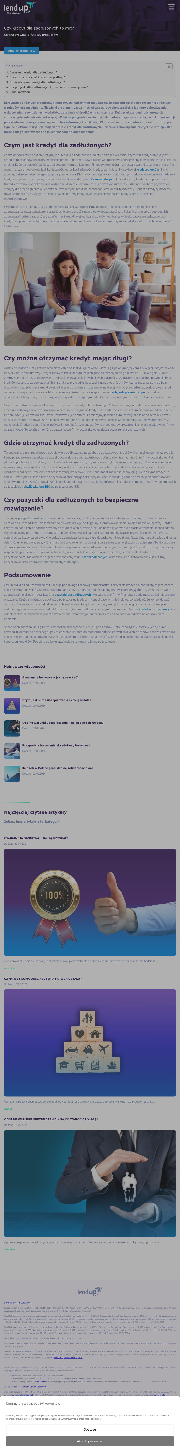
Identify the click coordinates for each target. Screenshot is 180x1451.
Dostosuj (90, 1429)
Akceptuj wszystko (90, 1441)
